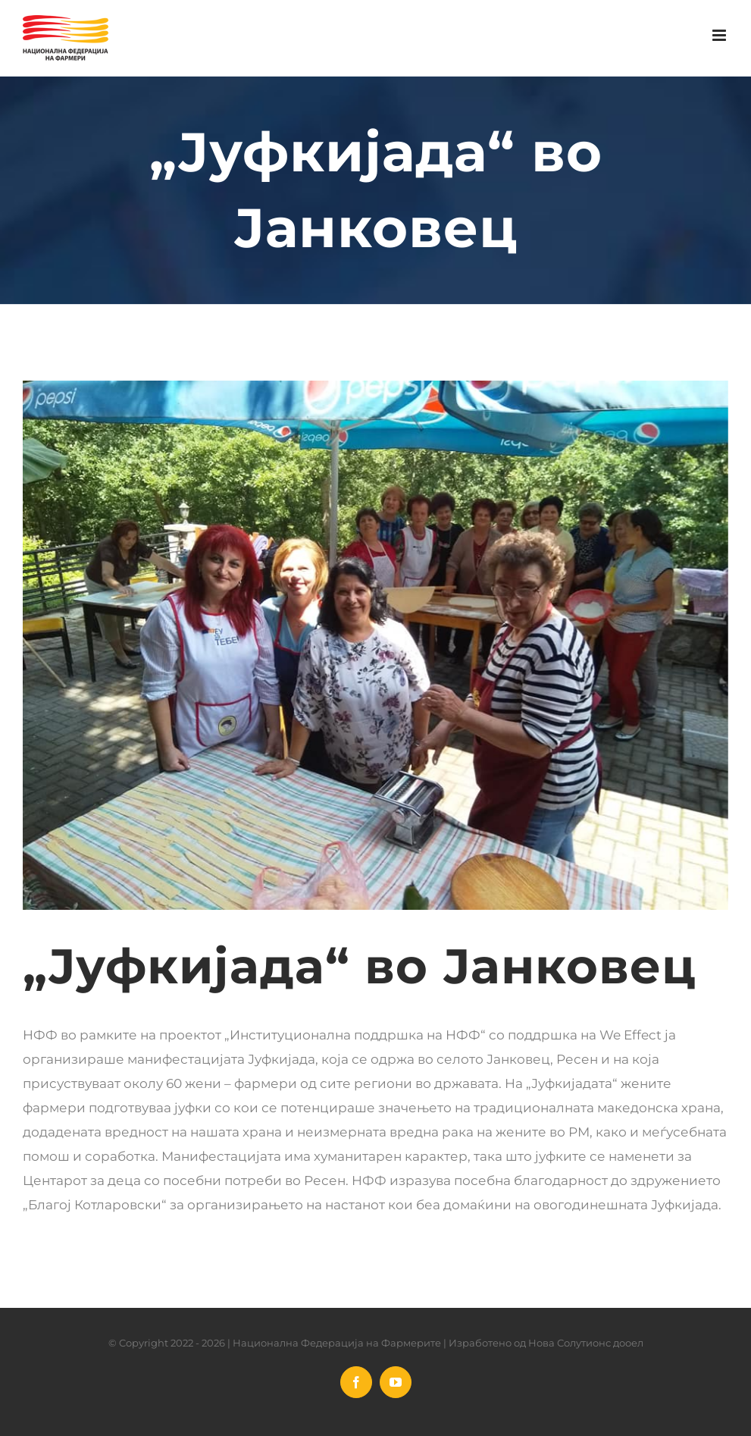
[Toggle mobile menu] (720, 35)
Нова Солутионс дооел (585, 1343)
